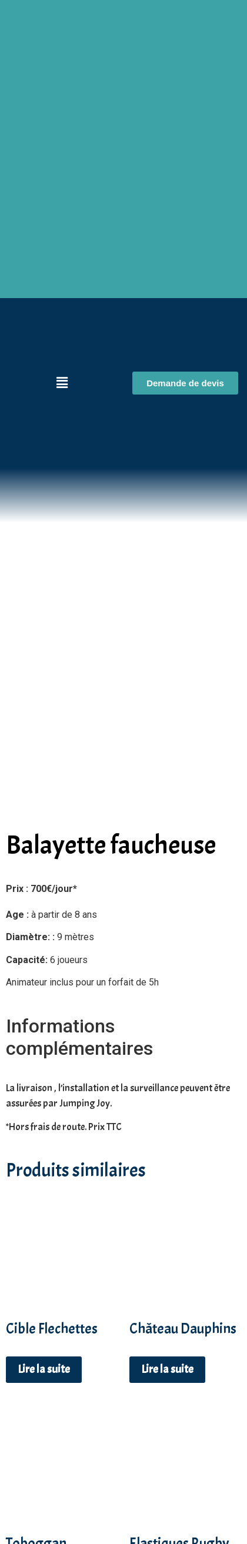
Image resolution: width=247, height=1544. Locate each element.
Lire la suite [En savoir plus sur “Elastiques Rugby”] (167, 1499)
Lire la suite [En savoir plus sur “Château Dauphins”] (167, 1283)
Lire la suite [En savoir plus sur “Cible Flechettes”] (44, 1283)
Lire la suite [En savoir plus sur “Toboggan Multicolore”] (44, 1516)
